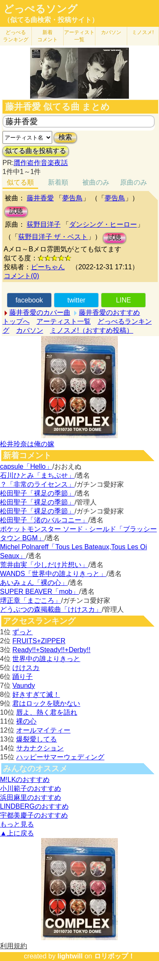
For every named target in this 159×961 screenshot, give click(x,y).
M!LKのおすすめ (25, 779)
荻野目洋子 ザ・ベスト (53, 236)
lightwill (70, 956)
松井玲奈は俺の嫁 (27, 444)
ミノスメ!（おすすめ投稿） (91, 330)
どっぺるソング (40, 8)
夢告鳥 (72, 198)
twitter (76, 300)
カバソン (111, 32)
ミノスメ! (142, 32)
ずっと (22, 632)
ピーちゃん (48, 267)
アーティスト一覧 (63, 321)
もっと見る (17, 824)
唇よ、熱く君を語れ (46, 712)
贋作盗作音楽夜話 (41, 162)
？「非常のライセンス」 (37, 484)
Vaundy (23, 685)
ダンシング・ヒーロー (103, 224)
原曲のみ (133, 182)
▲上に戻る (17, 833)
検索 (65, 137)
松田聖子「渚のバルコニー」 (44, 520)
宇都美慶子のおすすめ (34, 815)
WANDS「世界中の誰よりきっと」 (53, 573)
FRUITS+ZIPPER (38, 640)
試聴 (16, 211)
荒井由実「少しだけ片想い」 (44, 564)
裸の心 (26, 721)
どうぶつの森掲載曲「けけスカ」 (51, 609)
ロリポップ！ (114, 956)
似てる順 (20, 182)
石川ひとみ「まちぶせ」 (37, 475)
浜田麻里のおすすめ (30, 797)
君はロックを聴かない (46, 703)
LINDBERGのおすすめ (34, 806)
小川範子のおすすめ (30, 788)
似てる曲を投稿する (35, 150)
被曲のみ (95, 182)
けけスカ (25, 667)
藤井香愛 (40, 198)
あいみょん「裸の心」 (34, 582)
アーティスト (79, 36)
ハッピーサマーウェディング (60, 757)
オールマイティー (43, 730)
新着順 (58, 182)
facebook (29, 300)
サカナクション (40, 748)
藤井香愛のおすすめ (109, 312)
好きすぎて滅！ (36, 694)
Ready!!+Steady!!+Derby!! (51, 649)
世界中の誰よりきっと (46, 658)
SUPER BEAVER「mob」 (39, 591)
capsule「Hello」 (26, 466)
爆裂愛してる (36, 739)
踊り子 (22, 676)
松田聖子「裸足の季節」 (37, 493)
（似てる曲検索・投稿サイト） (50, 19)
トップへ (16, 321)
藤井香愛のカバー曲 (39, 312)
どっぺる (15, 36)
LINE (123, 300)
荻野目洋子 (44, 224)
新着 (47, 36)
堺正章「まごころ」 (30, 600)
